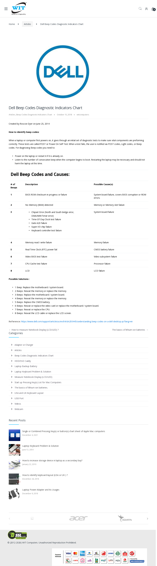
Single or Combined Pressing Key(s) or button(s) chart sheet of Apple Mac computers (63, 431)
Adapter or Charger (24, 344)
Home (12, 24)
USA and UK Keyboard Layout (29, 392)
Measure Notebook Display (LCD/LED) (33, 376)
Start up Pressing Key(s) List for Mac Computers (38, 382)
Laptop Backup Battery (26, 366)
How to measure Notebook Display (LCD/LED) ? (34, 329)
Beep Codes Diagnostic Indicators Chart (34, 114)
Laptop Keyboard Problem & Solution (33, 371)
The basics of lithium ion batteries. (31, 387)
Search (140, 8)
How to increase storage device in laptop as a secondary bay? (52, 460)
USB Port (19, 398)
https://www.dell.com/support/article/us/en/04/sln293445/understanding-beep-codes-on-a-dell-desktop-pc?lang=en (77, 321)
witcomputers (83, 114)
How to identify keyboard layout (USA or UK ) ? (45, 475)
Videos (18, 403)
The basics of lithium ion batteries (130, 329)
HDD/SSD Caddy (23, 360)
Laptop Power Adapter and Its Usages (40, 489)
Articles (27, 24)
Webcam (19, 409)
